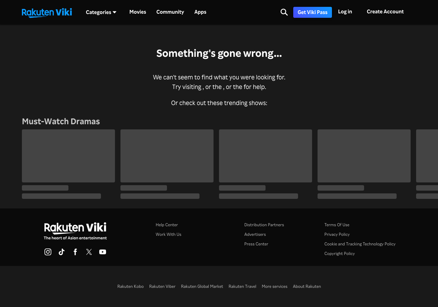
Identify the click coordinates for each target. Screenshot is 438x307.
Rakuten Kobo (130, 286)
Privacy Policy (337, 234)
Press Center (256, 243)
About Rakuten (307, 286)
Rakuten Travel (242, 286)
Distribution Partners (264, 224)
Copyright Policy (339, 253)
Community (170, 12)
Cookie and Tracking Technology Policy (360, 243)
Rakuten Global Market (202, 286)
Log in (345, 11)
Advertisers (255, 234)
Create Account (385, 11)
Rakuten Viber (162, 286)
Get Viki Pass (312, 12)
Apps (200, 12)
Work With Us (168, 234)
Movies (137, 12)
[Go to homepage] (47, 12)
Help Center (167, 224)
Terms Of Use (336, 224)
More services (274, 286)
